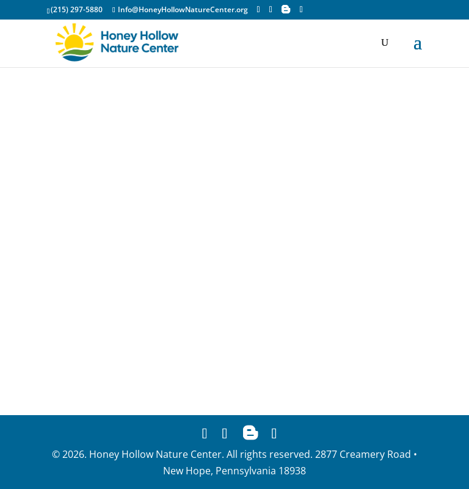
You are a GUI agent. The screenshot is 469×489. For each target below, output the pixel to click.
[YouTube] (301, 9)
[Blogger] (286, 9)
